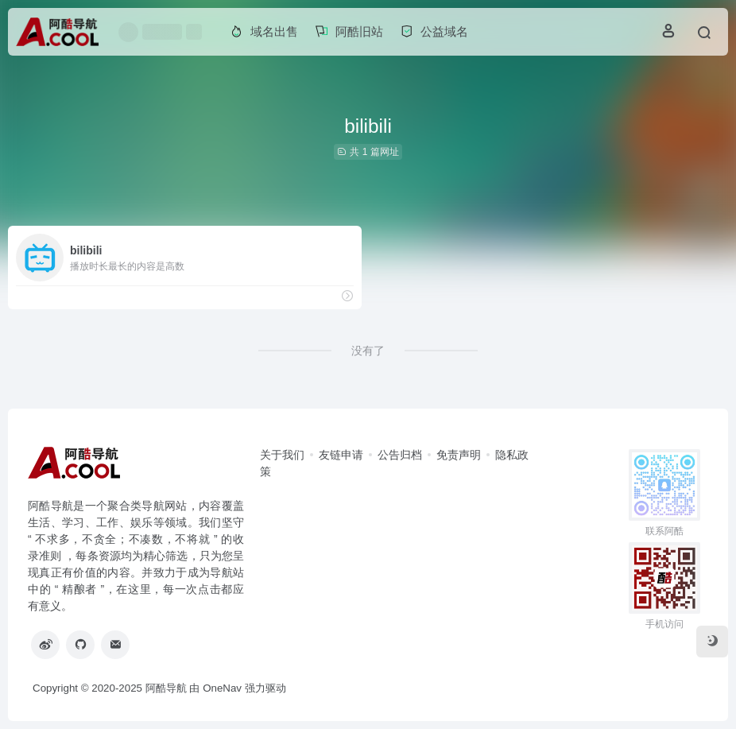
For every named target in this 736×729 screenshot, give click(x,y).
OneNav (222, 688)
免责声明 (458, 454)
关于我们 (282, 454)
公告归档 (400, 454)
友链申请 (341, 454)
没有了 (368, 350)
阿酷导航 (166, 688)
